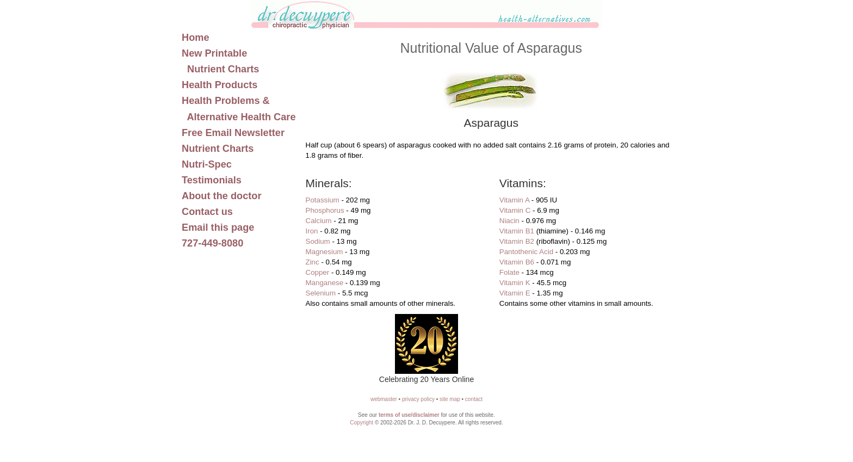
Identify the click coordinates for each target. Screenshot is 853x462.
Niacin (509, 221)
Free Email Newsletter (233, 132)
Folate (509, 272)
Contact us (207, 211)
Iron (312, 231)
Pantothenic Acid (526, 252)
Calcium (319, 221)
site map (450, 399)
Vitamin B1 (516, 231)
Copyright (361, 423)
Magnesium (324, 252)
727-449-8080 (212, 243)
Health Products (219, 84)
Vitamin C (515, 210)
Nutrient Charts (218, 148)
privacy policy (418, 399)
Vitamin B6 (516, 262)
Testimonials (212, 180)
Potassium (322, 200)
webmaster (383, 399)
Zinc (312, 262)
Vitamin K (514, 283)
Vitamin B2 (516, 241)
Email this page (218, 227)
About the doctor (222, 195)
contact (474, 399)
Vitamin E (514, 293)
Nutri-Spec (207, 164)
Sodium (318, 241)
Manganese (325, 283)
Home (195, 37)
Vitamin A (514, 200)
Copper (318, 272)
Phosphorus (325, 210)
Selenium (321, 293)
